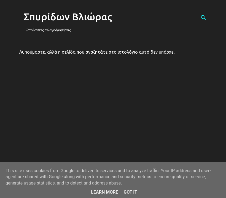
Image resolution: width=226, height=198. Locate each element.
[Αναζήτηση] (203, 17)
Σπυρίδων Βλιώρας (68, 16)
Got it (130, 192)
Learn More (104, 192)
